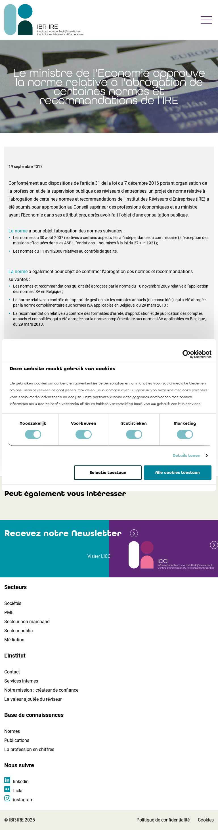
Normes (12, 731)
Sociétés (12, 603)
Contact (12, 672)
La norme (18, 231)
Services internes (21, 681)
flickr (18, 790)
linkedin (21, 781)
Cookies (206, 820)
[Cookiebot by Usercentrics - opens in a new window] (186, 354)
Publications (16, 740)
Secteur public (18, 630)
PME (9, 612)
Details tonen (186, 455)
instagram (23, 799)
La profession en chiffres (29, 749)
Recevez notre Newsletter (62, 533)
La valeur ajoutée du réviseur (33, 699)
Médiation (14, 639)
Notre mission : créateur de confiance (41, 690)
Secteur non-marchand (27, 621)
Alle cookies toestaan (177, 472)
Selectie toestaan (108, 472)
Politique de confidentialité (163, 820)
